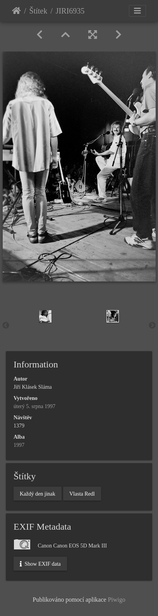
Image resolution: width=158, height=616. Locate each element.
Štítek (38, 11)
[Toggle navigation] (137, 11)
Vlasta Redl (82, 493)
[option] (45, 316)
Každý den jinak (37, 493)
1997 (19, 445)
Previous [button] (6, 325)
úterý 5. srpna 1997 (34, 406)
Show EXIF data (40, 563)
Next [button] (152, 325)
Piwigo (116, 599)
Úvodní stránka (16, 11)
